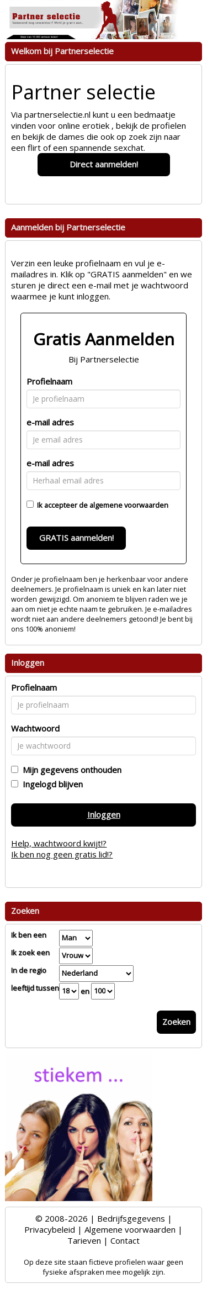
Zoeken (176, 1021)
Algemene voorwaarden (130, 1229)
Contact (125, 1240)
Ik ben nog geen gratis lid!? (62, 854)
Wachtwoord (35, 728)
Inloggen (103, 814)
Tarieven (84, 1240)
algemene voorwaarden (128, 505)
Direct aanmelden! (104, 164)
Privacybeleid (49, 1229)
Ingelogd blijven (50, 784)
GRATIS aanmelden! (76, 537)
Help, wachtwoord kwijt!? (59, 843)
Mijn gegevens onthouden (69, 769)
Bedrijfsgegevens (131, 1218)
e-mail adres (50, 422)
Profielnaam (49, 381)
